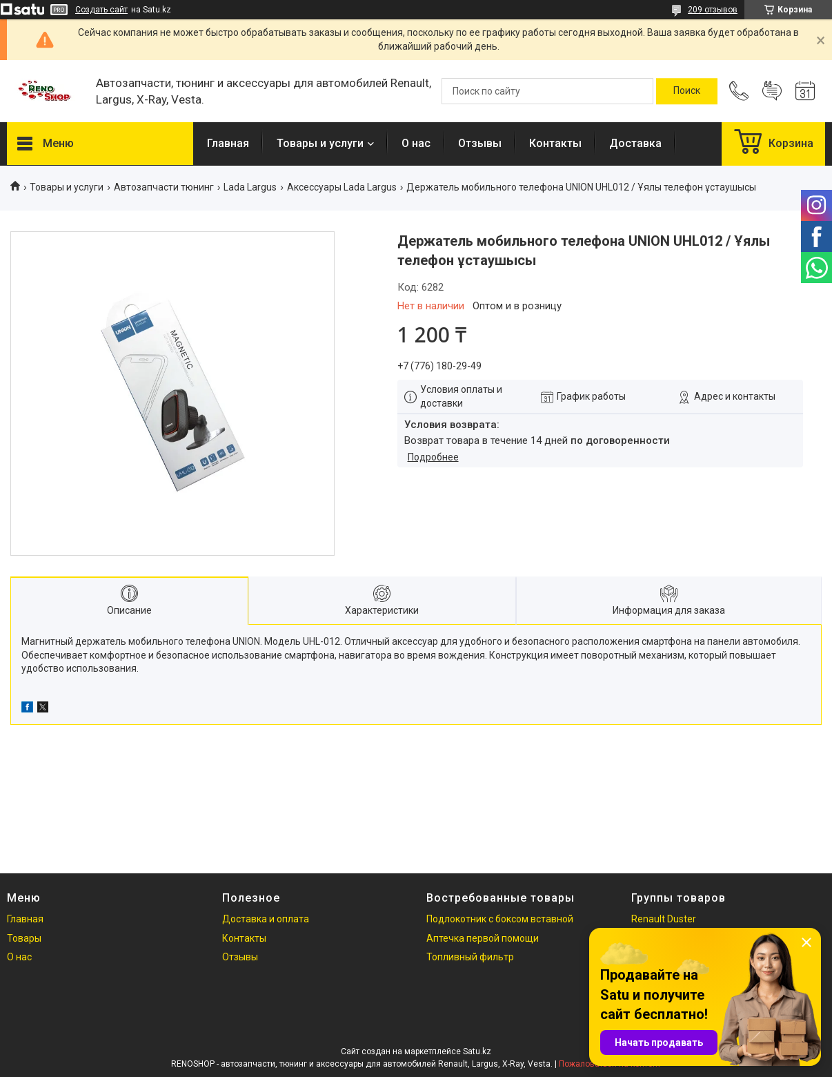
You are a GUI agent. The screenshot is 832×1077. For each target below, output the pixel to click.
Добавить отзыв (772, 91)
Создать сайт (101, 9)
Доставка (635, 143)
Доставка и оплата (265, 918)
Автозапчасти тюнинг (164, 187)
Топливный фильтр (470, 956)
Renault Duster (663, 918)
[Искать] (686, 91)
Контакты (555, 143)
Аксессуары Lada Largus (342, 187)
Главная (228, 143)
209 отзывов (712, 9)
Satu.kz (477, 1051)
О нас (416, 143)
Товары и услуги (320, 143)
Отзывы (480, 143)
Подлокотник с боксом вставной (499, 918)
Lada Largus (250, 187)
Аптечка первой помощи (482, 938)
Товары (24, 938)
